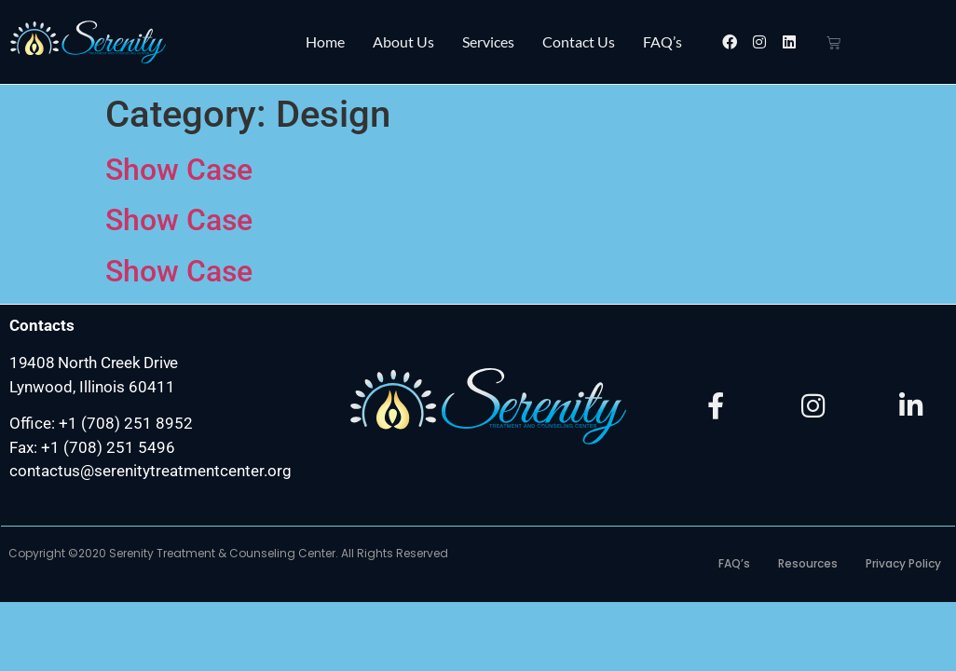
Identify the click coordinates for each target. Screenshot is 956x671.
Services (488, 41)
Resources (808, 563)
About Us (403, 41)
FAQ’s (662, 41)
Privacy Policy (903, 563)
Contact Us (578, 41)
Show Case (179, 169)
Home (325, 41)
